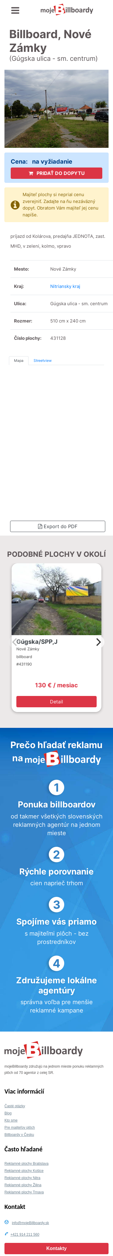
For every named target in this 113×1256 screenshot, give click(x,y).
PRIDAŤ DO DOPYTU (57, 173)
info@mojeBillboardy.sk (30, 1223)
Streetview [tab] (43, 360)
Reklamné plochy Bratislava (26, 1164)
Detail (56, 702)
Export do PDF (57, 526)
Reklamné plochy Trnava (24, 1192)
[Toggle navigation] (15, 10)
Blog (8, 1113)
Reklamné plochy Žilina (22, 1185)
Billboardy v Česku (19, 1135)
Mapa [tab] (18, 360)
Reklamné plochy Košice (23, 1171)
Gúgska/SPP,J (36, 641)
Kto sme (11, 1120)
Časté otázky (14, 1106)
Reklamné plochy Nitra (22, 1178)
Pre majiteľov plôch (19, 1127)
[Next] (97, 642)
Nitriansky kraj (65, 286)
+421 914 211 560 (24, 1234)
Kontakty (56, 1248)
